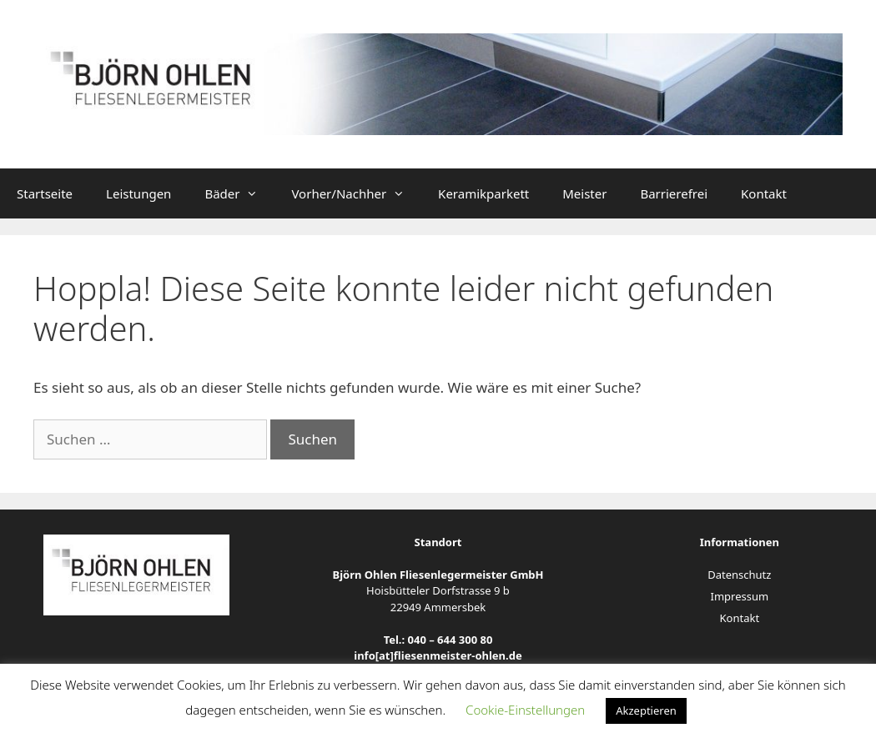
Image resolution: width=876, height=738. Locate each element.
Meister (584, 193)
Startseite (45, 193)
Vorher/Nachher (356, 193)
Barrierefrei (673, 193)
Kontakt (764, 193)
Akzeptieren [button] (646, 710)
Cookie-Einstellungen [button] (525, 709)
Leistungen (138, 193)
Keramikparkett (483, 193)
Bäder (239, 193)
